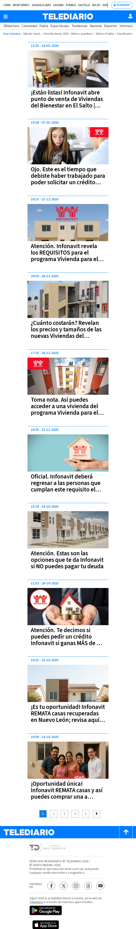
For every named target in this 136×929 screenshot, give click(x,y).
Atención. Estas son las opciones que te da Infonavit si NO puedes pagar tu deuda (67, 560)
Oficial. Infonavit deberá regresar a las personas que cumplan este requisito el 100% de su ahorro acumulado (65, 489)
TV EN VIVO (123, 5)
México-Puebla (105, 34)
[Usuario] (130, 16)
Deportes (110, 26)
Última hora (11, 26)
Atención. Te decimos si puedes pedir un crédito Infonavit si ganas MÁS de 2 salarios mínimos (65, 640)
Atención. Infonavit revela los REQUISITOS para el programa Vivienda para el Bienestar (64, 256)
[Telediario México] (68, 16)
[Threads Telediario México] (88, 886)
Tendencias (79, 26)
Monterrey (21, 5)
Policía (43, 26)
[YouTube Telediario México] (100, 886)
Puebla (71, 5)
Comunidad (29, 26)
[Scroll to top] (126, 832)
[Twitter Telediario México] (63, 886)
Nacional (96, 26)
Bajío (96, 5)
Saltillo (84, 5)
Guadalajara (41, 5)
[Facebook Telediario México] (51, 886)
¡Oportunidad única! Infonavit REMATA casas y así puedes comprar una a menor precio (67, 793)
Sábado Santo (31, 34)
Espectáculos (59, 26)
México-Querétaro (82, 34)
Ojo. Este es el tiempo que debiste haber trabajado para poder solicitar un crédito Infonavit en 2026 (68, 179)
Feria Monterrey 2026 (56, 34)
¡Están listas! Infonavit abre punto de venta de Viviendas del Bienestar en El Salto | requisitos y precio (67, 102)
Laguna (58, 5)
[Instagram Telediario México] (76, 886)
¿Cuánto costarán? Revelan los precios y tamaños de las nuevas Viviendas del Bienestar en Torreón (66, 333)
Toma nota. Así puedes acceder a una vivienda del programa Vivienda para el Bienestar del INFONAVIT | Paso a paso (64, 412)
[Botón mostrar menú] (5, 16)
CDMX (7, 5)
